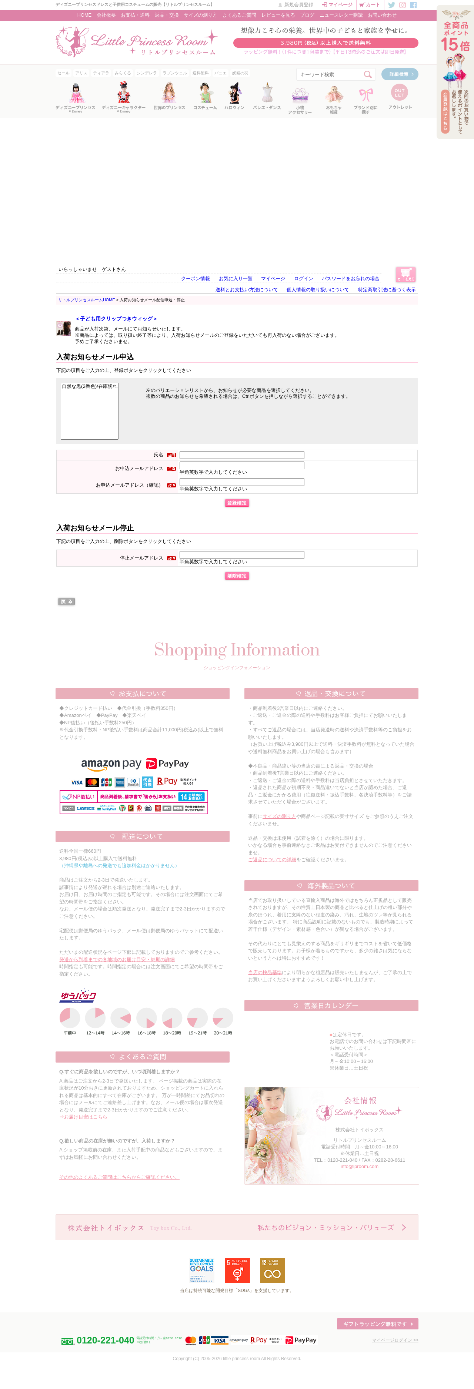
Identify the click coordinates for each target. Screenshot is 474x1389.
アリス (81, 73)
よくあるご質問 (239, 15)
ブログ (307, 15)
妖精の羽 (240, 73)
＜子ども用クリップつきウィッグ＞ (116, 319)
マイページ (340, 4)
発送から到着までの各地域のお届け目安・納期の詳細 (117, 959)
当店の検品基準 (265, 972)
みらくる (123, 73)
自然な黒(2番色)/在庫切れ (89, 386)
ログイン (303, 278)
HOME (84, 15)
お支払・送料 (135, 15)
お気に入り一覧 (236, 278)
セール (63, 73)
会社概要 (106, 15)
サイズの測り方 (200, 15)
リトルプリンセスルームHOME (86, 300)
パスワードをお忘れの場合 (351, 278)
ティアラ (101, 73)
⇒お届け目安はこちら (83, 1117)
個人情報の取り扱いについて (318, 289)
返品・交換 (167, 15)
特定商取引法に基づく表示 (387, 289)
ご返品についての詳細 (272, 859)
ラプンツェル (175, 73)
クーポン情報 (195, 278)
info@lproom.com (359, 1166)
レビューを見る (278, 15)
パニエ (220, 73)
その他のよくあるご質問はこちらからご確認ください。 (119, 1177)
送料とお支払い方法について (247, 289)
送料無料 (201, 73)
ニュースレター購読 (341, 15)
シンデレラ (147, 73)
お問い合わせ (382, 15)
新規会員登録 (298, 4)
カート (373, 4)
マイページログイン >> (395, 1340)
